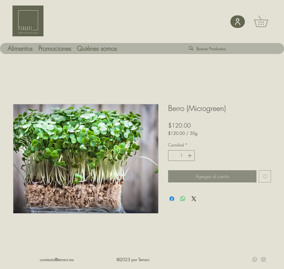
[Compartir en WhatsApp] (182, 198)
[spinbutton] (181, 155)
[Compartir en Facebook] (171, 198)
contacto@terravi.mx (57, 259)
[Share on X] (193, 198)
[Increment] (190, 155)
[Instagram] (263, 259)
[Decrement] (172, 155)
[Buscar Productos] (215, 49)
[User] (237, 21)
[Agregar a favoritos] (265, 176)
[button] (266, 21)
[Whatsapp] (255, 259)
